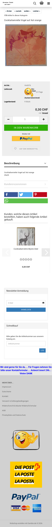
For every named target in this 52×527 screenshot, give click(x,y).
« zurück (17, 11)
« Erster (9, 11)
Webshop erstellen (17, 523)
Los (42, 350)
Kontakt (5, 396)
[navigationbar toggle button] (48, 3)
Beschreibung (12, 163)
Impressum (6, 387)
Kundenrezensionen (15, 184)
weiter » (27, 11)
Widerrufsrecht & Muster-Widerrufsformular (19, 406)
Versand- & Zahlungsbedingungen (15, 401)
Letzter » (36, 11)
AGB (4, 410)
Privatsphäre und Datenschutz (14, 415)
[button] (8, 119)
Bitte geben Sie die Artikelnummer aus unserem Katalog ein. (25, 337)
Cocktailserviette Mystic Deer (26, 249)
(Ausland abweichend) (32, 98)
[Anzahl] (26, 119)
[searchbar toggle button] (34, 3)
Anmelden (26, 310)
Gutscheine (6, 392)
